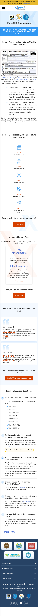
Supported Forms (8, 569)
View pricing (19, 281)
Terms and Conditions (16, 584)
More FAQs (9, 532)
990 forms (26, 501)
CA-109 (21, 79)
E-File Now (19, 224)
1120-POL (27, 79)
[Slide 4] (24, 366)
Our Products (6, 579)
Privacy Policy (29, 584)
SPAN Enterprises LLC (21, 588)
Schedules (22, 487)
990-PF (12, 78)
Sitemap (5, 584)
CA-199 (16, 79)
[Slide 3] (20, 366)
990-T (20, 78)
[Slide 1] (14, 366)
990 (2, 78)
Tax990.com (6, 563)
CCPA (19, 586)
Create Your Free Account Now (19, 378)
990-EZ (6, 78)
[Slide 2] (17, 366)
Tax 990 (7, 446)
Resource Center (8, 574)
